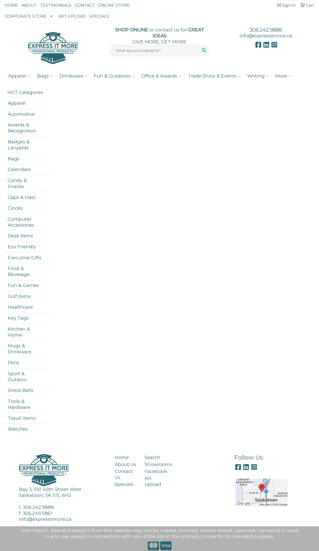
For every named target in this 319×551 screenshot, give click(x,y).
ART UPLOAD (72, 16)
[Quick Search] (154, 50)
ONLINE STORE (114, 5)
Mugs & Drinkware (19, 349)
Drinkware (73, 76)
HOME (11, 5)
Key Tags (18, 318)
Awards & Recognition (22, 128)
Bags (45, 76)
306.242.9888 (266, 30)
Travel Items (22, 418)
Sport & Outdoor (17, 376)
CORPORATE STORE (26, 16)
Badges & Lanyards (19, 145)
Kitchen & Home (19, 332)
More (283, 76)
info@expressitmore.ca (265, 36)
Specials (124, 484)
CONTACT (85, 5)
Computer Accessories (21, 222)
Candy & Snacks (17, 183)
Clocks (15, 208)
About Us (125, 464)
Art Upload (153, 481)
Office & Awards (161, 76)
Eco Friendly (22, 247)
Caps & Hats (21, 197)
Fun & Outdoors (114, 76)
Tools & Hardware (19, 404)
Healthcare (20, 307)
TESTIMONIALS (55, 5)
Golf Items (19, 296)
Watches (18, 429)
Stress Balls (20, 390)
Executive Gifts (24, 258)
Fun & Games (23, 285)
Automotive (21, 114)
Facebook (156, 471)
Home (122, 457)
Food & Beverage (18, 271)
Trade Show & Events (214, 76)
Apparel (19, 76)
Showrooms (156, 464)
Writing (258, 76)
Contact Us (124, 474)
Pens (13, 363)
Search (152, 457)
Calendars (19, 169)
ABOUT (29, 5)
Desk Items (20, 236)
